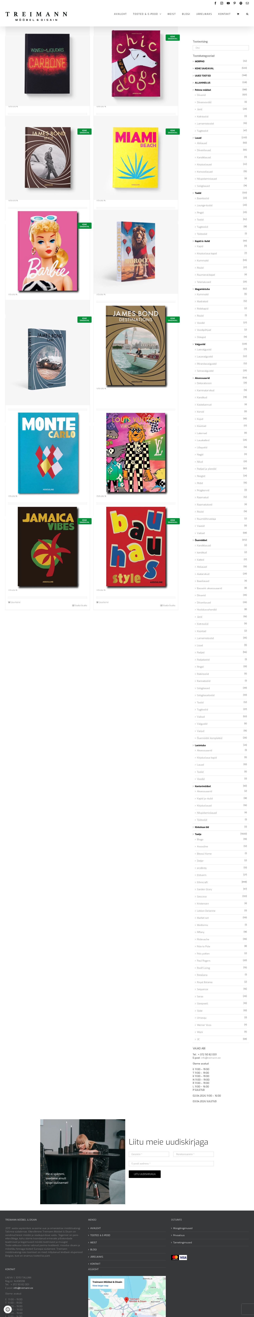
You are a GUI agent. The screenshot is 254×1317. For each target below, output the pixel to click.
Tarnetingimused (182, 1242)
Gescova (202, 896)
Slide (200, 1010)
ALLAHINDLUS (202, 82)
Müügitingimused (183, 1228)
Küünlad (201, 426)
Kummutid (203, 260)
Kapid (200, 246)
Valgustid (200, 344)
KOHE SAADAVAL (204, 68)
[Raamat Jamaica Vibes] (47, 547)
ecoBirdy (202, 868)
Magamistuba (202, 289)
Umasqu (202, 1017)
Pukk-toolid (203, 674)
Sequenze (202, 989)
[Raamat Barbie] (47, 251)
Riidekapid (202, 308)
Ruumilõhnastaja (206, 518)
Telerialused (204, 282)
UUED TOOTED (203, 75)
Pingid (200, 212)
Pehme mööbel (203, 89)
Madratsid (202, 301)
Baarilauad (203, 581)
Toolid (198, 193)
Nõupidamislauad (207, 178)
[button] (247, 14)
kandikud (202, 552)
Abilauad (202, 143)
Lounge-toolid (204, 205)
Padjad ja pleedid (206, 468)
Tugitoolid (202, 130)
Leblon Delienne (206, 910)
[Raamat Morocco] (136, 251)
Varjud (200, 731)
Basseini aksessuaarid (209, 588)
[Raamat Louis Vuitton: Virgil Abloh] (136, 453)
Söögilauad (203, 186)
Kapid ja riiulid (205, 798)
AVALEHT (95, 1228)
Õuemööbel (201, 540)
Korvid (200, 411)
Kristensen (203, 903)
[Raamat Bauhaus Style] (136, 547)
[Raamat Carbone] (47, 63)
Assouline (202, 846)
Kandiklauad (204, 157)
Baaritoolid (203, 198)
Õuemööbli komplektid (209, 738)
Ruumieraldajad (206, 274)
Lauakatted (203, 440)
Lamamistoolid (205, 123)
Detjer (200, 860)
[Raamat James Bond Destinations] (136, 345)
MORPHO (200, 61)
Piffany (200, 932)
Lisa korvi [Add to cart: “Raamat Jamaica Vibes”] (15, 602)
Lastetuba (200, 745)
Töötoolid (202, 233)
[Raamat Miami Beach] (136, 157)
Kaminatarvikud (205, 390)
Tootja (198, 834)
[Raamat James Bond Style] (47, 157)
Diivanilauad (204, 150)
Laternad (202, 433)
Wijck (200, 1032)
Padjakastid (203, 659)
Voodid (201, 322)
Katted (200, 559)
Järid (199, 109)
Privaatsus (179, 1235)
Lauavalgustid (205, 356)
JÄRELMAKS (96, 1256)
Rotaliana (202, 975)
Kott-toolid (202, 116)
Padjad (201, 652)
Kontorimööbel (203, 786)
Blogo (200, 839)
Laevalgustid (204, 349)
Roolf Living (203, 967)
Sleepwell (202, 1003)
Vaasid (201, 525)
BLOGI (93, 1249)
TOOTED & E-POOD (100, 1235)
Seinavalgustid (205, 370)
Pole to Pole (203, 946)
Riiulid (200, 267)
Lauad (198, 137)
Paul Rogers (203, 960)
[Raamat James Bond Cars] (47, 352)
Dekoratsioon (204, 383)
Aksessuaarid (202, 378)
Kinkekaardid (202, 827)
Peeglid (201, 476)
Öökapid (201, 337)
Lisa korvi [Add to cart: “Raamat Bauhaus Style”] (103, 602)
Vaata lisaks (81, 605)
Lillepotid (202, 447)
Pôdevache (203, 939)
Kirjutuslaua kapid (207, 253)
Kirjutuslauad (204, 164)
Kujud (200, 418)
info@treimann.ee (211, 1057)
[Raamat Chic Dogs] (136, 63)
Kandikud (202, 397)
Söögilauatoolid (206, 695)
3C (198, 1039)
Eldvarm (202, 875)
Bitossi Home (204, 853)
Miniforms (202, 925)
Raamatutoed (204, 504)
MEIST (93, 1242)
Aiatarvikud (203, 574)
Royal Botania (204, 982)
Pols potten (203, 953)
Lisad (200, 645)
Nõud (200, 461)
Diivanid (201, 95)
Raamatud (203, 497)
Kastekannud (204, 404)
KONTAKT (95, 1263)
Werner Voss (204, 1025)
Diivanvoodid (204, 102)
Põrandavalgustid (207, 363)
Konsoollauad (205, 171)
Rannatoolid (203, 681)
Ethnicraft (202, 882)
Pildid (200, 483)
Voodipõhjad (204, 330)
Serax (200, 996)
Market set (203, 917)
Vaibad (201, 533)
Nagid (200, 454)
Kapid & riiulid (202, 241)
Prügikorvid (203, 490)
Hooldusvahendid (207, 609)
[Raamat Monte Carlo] (47, 453)
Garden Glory (204, 889)
